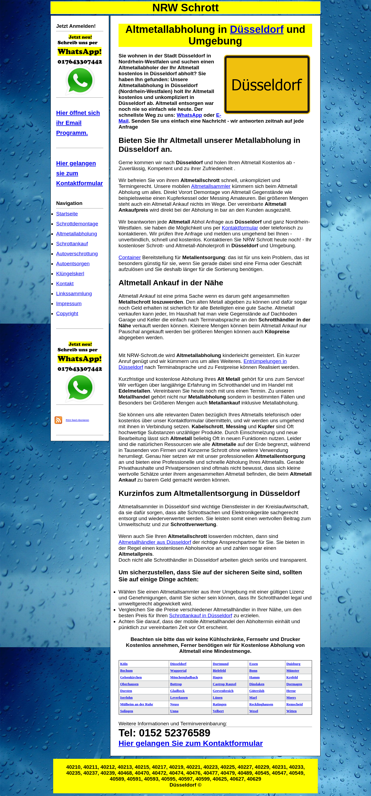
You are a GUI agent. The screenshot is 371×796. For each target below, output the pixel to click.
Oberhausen (129, 684)
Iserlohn (126, 697)
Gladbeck (177, 691)
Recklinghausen (261, 704)
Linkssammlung (74, 293)
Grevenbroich (223, 691)
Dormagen (294, 684)
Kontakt (65, 283)
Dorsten (126, 691)
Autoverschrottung (77, 253)
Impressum (69, 303)
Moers (291, 697)
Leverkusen (179, 697)
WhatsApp (189, 115)
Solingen (126, 711)
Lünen (217, 697)
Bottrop (176, 684)
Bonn (253, 670)
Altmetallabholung (76, 233)
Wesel (253, 711)
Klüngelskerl (70, 273)
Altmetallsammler (211, 186)
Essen (253, 664)
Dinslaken (256, 684)
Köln (123, 664)
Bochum (126, 670)
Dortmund (221, 664)
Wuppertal (178, 670)
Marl (253, 697)
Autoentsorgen (73, 263)
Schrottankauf (72, 243)
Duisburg (293, 664)
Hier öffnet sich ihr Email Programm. (78, 122)
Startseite (67, 214)
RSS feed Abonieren (77, 419)
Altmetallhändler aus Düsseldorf (155, 542)
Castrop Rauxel (224, 684)
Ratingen (220, 704)
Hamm (254, 677)
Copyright (67, 313)
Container (130, 257)
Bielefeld (219, 670)
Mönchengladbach (184, 677)
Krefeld (292, 677)
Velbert (218, 711)
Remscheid (294, 704)
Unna (174, 711)
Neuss (174, 704)
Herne (291, 691)
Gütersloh (256, 691)
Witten (291, 711)
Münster (292, 670)
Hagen (217, 677)
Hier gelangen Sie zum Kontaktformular (191, 743)
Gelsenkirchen (131, 677)
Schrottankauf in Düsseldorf (200, 615)
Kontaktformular (240, 228)
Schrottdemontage (77, 224)
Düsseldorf (257, 29)
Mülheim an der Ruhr (136, 704)
